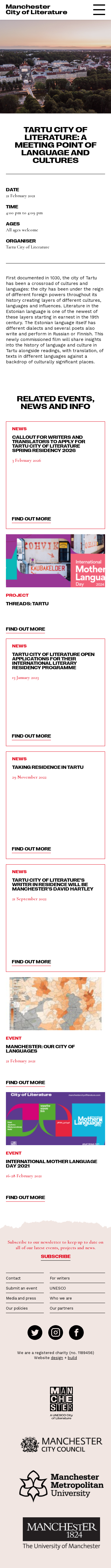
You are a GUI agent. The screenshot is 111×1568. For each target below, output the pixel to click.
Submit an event (21, 1288)
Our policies (17, 1308)
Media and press (21, 1298)
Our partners (61, 1308)
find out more (31, 518)
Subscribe (55, 1256)
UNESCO (58, 1288)
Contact (13, 1278)
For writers (60, 1278)
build (72, 1358)
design (57, 1358)
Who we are (61, 1298)
